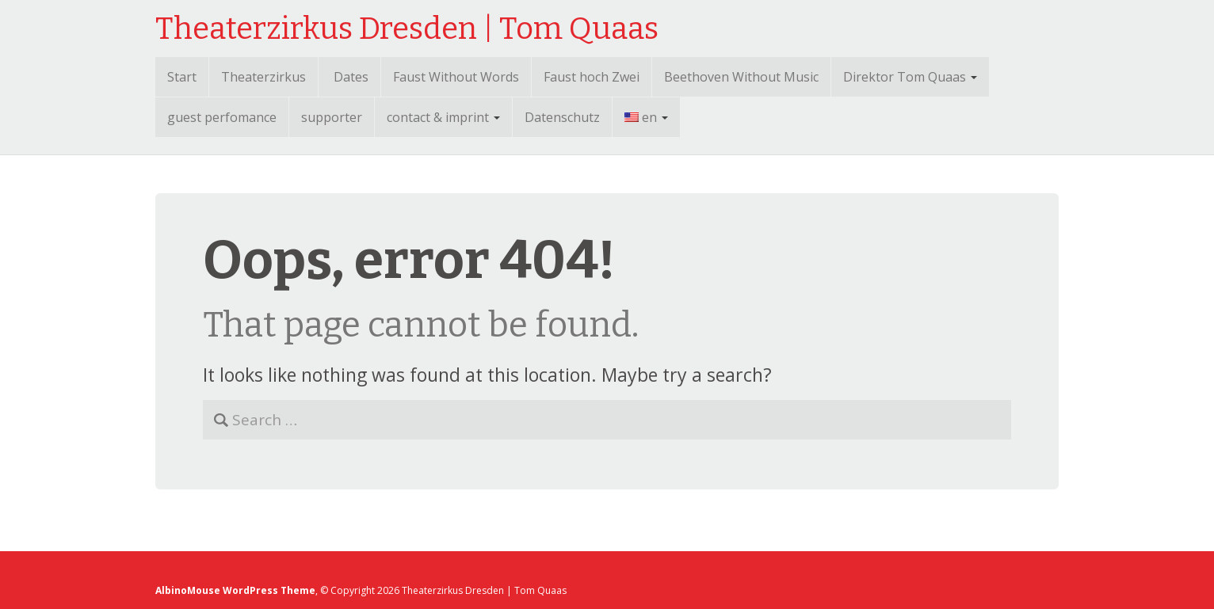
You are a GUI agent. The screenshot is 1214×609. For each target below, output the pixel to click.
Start (182, 77)
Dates (351, 77)
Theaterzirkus (263, 77)
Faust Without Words (456, 77)
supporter (331, 117)
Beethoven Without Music (741, 77)
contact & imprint (443, 117)
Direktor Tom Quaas (910, 77)
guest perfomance (222, 117)
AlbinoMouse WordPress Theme (235, 590)
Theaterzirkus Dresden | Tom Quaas (407, 28)
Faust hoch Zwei (591, 77)
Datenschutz (562, 117)
